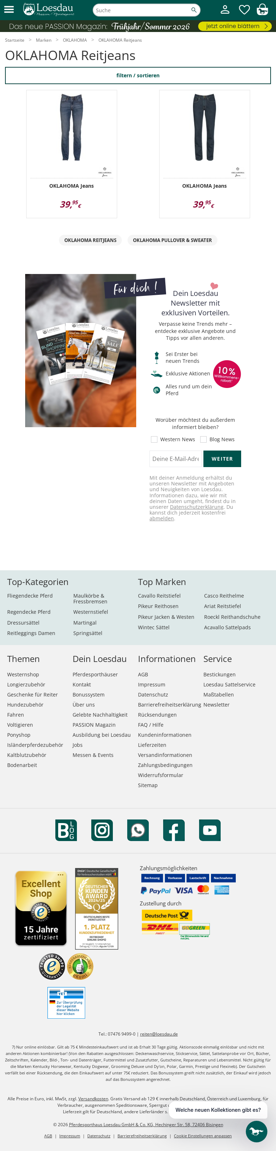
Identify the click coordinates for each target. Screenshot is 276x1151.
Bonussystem (89, 694)
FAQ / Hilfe (151, 724)
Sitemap (148, 785)
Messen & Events (93, 755)
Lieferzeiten (152, 744)
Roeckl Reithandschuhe (232, 616)
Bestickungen (219, 674)
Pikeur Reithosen (158, 606)
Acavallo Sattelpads (227, 627)
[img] (262, 13)
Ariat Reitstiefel (222, 606)
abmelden (162, 518)
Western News (177, 439)
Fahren (15, 714)
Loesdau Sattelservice (229, 684)
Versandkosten (93, 1099)
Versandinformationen (165, 755)
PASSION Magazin (94, 724)
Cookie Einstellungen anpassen (203, 1135)
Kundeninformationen (165, 734)
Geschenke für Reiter (32, 694)
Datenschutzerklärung (197, 506)
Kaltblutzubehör (26, 755)
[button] (9, 10)
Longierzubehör (26, 684)
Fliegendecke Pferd (30, 595)
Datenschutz (153, 694)
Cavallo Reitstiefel (159, 595)
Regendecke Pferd (29, 611)
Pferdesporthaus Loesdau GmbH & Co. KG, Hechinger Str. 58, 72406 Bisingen (146, 1125)
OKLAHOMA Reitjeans (90, 240)
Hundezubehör (25, 704)
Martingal (85, 622)
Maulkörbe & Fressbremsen (90, 598)
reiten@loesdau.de (159, 1034)
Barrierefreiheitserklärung (169, 704)
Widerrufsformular (160, 775)
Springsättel (87, 633)
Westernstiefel (90, 611)
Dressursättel (23, 622)
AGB (143, 674)
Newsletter (216, 704)
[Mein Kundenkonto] (225, 14)
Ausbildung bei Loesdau (102, 734)
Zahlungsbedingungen (165, 765)
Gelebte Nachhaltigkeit (100, 714)
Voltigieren (20, 724)
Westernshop (23, 674)
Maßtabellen (218, 694)
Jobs (78, 744)
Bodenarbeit (22, 765)
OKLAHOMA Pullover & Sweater (172, 240)
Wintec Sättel (154, 627)
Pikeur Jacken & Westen (166, 616)
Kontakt (82, 684)
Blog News (222, 439)
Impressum (151, 684)
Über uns (84, 704)
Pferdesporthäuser (95, 674)
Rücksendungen (157, 714)
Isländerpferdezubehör (35, 744)
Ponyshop (19, 734)
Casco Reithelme (224, 595)
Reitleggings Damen (31, 633)
